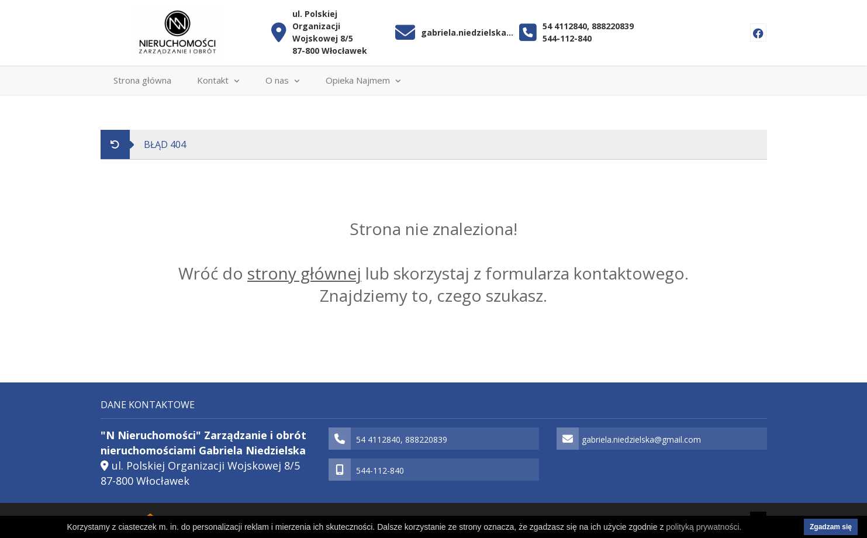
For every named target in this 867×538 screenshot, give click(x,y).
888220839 (613, 26)
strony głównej (304, 273)
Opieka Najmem (363, 80)
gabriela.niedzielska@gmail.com (467, 32)
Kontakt (218, 80)
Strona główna (142, 80)
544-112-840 (567, 38)
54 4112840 (565, 26)
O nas (282, 80)
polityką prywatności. (703, 527)
